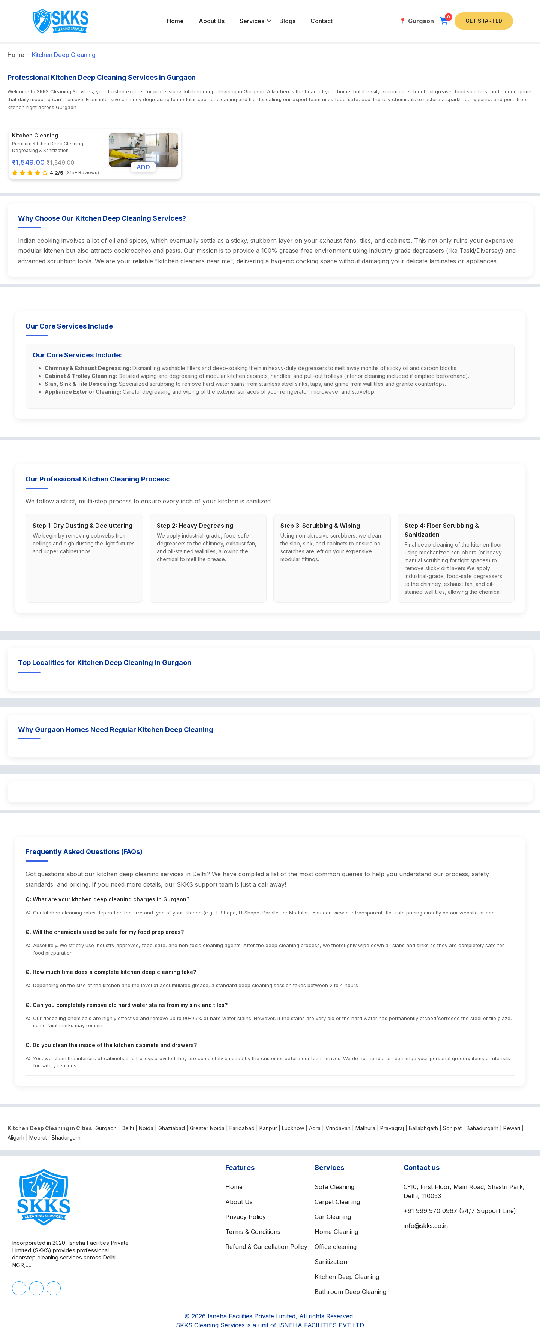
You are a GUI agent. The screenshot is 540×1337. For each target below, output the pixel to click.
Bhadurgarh (66, 1137)
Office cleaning (336, 1246)
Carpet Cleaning (337, 1202)
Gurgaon (106, 1128)
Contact (321, 21)
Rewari (511, 1128)
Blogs (287, 21)
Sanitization (331, 1261)
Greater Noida (207, 1128)
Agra (315, 1128)
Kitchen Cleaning (35, 135)
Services (252, 21)
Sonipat (452, 1128)
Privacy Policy (245, 1216)
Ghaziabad (171, 1128)
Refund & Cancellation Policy (266, 1246)
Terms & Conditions (252, 1231)
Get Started (483, 21)
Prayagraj (392, 1128)
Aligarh (16, 1137)
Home (175, 21)
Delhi (128, 1128)
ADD (143, 167)
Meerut (38, 1137)
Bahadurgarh (482, 1128)
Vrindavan (338, 1128)
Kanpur (268, 1128)
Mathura (365, 1128)
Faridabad (242, 1128)
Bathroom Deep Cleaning (350, 1291)
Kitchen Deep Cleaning (64, 54)
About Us (212, 21)
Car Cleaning (333, 1216)
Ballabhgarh (423, 1128)
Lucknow (293, 1128)
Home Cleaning (336, 1231)
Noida (146, 1128)
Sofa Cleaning (334, 1187)
